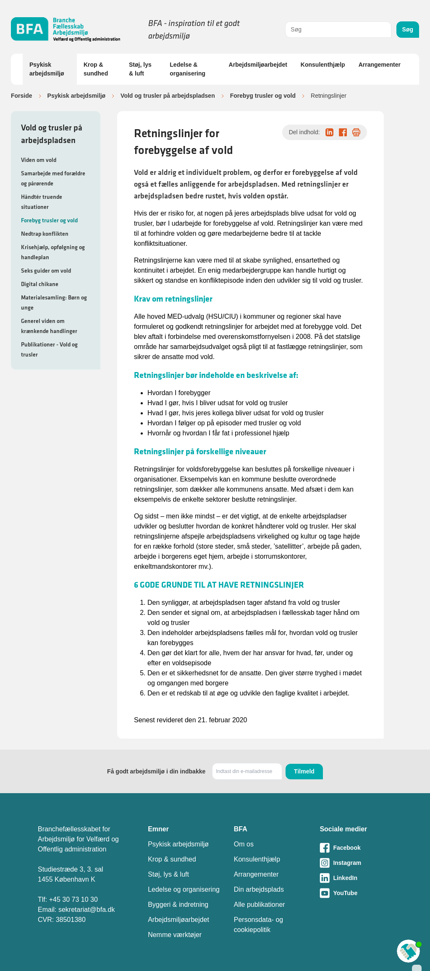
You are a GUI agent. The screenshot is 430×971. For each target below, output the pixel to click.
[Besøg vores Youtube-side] (356, 893)
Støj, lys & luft (140, 69)
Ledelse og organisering (184, 889)
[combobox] (338, 29)
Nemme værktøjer (175, 934)
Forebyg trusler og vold (263, 95)
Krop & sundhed (96, 69)
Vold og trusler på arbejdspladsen (168, 95)
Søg (407, 29)
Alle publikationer (259, 904)
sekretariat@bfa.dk (86, 909)
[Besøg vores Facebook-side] (356, 848)
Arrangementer (380, 64)
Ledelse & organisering (187, 69)
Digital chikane (39, 284)
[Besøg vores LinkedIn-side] (356, 878)
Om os (244, 844)
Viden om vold (38, 160)
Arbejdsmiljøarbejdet (258, 64)
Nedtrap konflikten (44, 233)
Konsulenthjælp (323, 64)
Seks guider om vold (46, 270)
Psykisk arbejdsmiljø (46, 69)
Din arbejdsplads (259, 889)
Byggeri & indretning (178, 904)
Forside (21, 95)
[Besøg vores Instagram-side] (356, 863)
